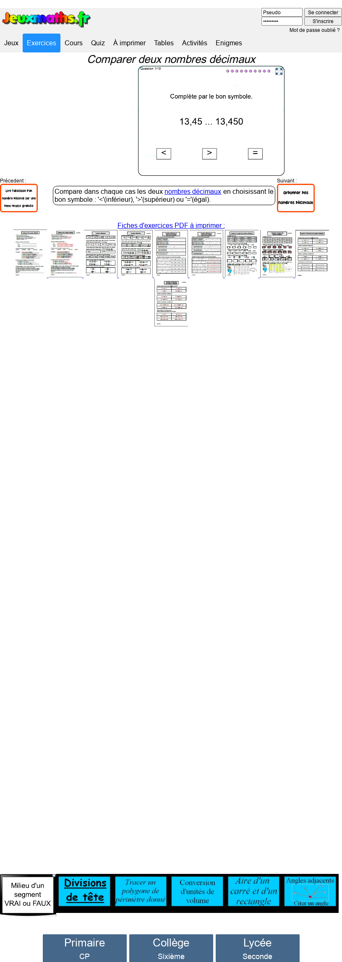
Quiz (98, 43)
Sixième (171, 946)
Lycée (257, 932)
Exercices (41, 43)
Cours (74, 43)
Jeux (11, 43)
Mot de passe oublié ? (315, 30)
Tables (164, 43)
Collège (171, 932)
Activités (194, 43)
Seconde (257, 946)
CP (84, 946)
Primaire (84, 932)
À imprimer (129, 43)
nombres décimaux (192, 181)
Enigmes (229, 43)
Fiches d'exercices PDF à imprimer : (171, 264)
